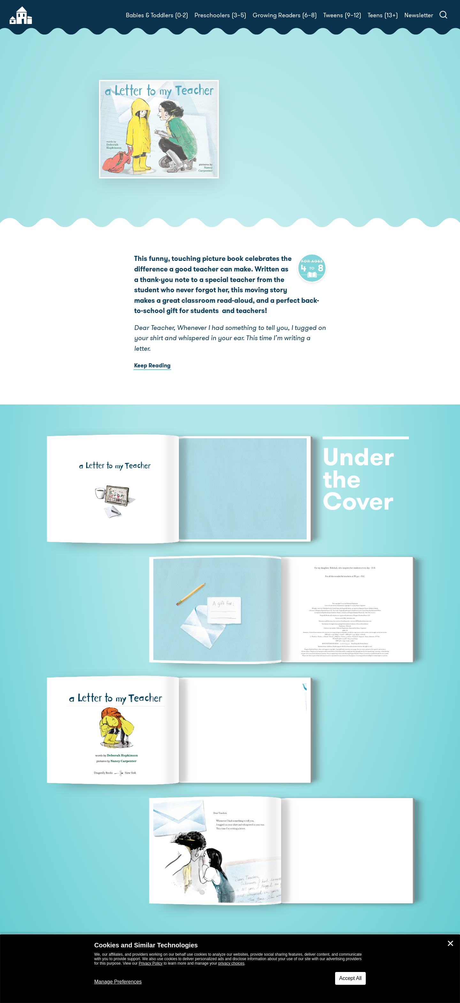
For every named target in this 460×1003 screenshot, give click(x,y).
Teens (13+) (383, 15)
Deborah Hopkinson (285, 144)
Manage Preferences (118, 981)
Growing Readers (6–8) (285, 15)
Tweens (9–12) (342, 15)
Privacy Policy (151, 963)
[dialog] (230, 969)
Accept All (350, 978)
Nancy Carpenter (261, 151)
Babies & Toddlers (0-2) (157, 15)
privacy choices (231, 963)
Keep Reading (152, 365)
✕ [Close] (450, 943)
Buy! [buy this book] (250, 174)
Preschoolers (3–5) (220, 15)
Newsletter (418, 15)
